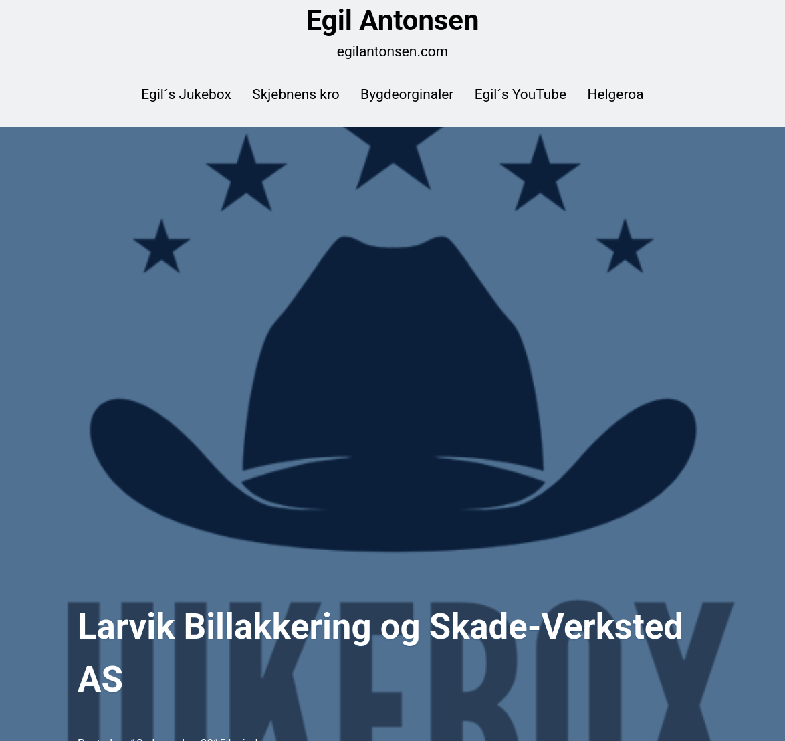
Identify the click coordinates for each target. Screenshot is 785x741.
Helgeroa (616, 94)
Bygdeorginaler (406, 94)
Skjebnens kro (296, 94)
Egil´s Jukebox (186, 94)
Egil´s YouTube (520, 94)
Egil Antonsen (392, 21)
